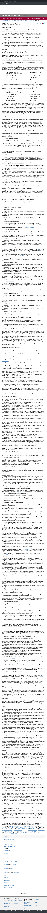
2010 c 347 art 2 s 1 (7, 830)
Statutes (4, 18)
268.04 (42, 21)
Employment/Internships (8, 901)
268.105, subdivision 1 (30, 227)
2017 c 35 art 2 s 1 (8, 832)
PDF (43, 23)
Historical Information (8, 900)
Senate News (37, 901)
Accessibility (6, 904)
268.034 (4, 21)
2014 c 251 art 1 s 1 (9, 831)
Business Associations (8, 887)
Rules (11, 18)
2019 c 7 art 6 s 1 (13, 864)
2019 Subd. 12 (6, 865)
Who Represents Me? (18, 900)
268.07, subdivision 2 (10, 554)
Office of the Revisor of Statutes (15, 16)
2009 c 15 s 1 (26, 828)
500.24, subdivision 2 (10, 281)
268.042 (41, 250)
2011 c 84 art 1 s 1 (18, 830)
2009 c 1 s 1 (20, 828)
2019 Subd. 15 (6, 867)
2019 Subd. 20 (6, 868)
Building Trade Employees (9, 885)
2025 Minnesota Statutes (6, 20)
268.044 (36, 533)
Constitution (20, 18)
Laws (8, 18)
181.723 (4, 158)
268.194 (13, 658)
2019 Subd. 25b (6, 871)
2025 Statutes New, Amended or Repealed (12, 842)
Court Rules (15, 18)
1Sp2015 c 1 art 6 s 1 (24, 831)
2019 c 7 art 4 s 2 (13, 868)
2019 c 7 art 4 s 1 (13, 865)
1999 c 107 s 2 (18, 826)
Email (25, 903)
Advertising (6, 877)
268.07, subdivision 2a (26, 549)
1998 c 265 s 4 (12, 826)
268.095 (19, 202)
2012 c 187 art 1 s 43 (32, 830)
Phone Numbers (27, 905)
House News (37, 899)
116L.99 (41, 510)
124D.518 (22, 491)
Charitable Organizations (8, 889)
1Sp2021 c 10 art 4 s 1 (7, 833)
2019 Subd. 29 (6, 872)
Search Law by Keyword (35, 18)
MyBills (36, 902)
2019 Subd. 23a (6, 869)
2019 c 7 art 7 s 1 (13, 867)
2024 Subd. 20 (6, 861)
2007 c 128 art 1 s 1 (31, 827)
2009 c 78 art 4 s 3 (34, 828)
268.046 (21, 255)
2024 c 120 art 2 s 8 (14, 861)
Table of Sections (7, 850)
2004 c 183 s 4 (12, 827)
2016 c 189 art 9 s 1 (34, 831)
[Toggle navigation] (4, 3)
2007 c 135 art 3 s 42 (17, 154)
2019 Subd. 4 (6, 864)
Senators (16, 903)
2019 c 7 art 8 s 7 (16, 869)
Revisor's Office (26, 18)
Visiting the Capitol (7, 903)
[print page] (44, 18)
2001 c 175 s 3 (34, 826)
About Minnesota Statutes (9, 841)
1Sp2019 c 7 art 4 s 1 (23, 832)
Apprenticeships (7, 880)
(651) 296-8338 (27, 902)
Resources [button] (6, 836)
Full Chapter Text (7, 852)
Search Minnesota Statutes (9, 839)
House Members (17, 901)
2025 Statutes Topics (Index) (9, 846)
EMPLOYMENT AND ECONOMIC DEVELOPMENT (20, 20)
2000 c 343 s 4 (27, 826)
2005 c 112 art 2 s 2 (21, 827)
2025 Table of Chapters (8, 844)
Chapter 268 (32, 20)
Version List (6, 853)
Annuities (5, 878)
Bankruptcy (6, 882)
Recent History (6, 860)
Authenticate (38, 23)
